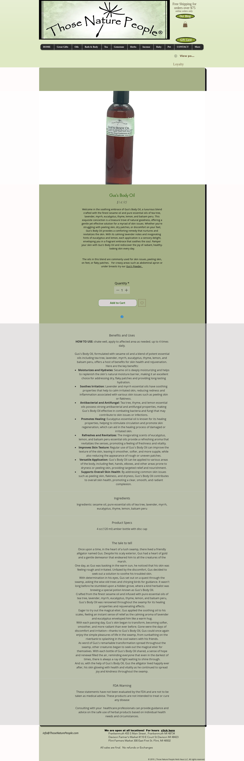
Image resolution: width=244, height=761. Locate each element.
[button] (185, 24)
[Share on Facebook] (122, 317)
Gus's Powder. (134, 266)
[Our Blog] (185, 16)
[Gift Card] (186, 40)
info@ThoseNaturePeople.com (59, 733)
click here (168, 730)
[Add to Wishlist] (142, 303)
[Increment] (126, 290)
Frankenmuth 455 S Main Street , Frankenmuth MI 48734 (138, 733)
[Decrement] (117, 290)
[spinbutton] (122, 290)
